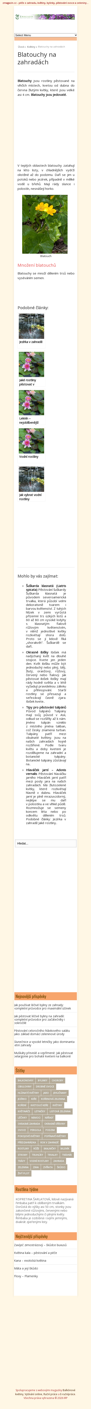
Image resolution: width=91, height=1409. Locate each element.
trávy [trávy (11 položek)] (21, 1160)
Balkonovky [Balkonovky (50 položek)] (25, 1080)
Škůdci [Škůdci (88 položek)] (61, 1167)
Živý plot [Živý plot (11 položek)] (23, 1173)
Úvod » (22, 46)
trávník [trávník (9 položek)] (67, 1154)
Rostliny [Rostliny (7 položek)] (23, 1148)
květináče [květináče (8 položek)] (24, 1111)
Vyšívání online (33, 1394)
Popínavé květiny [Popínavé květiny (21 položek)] (55, 1136)
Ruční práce (50, 1394)
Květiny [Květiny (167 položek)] (57, 1105)
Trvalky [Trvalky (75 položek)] (53, 1154)
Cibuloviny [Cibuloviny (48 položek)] (24, 1086)
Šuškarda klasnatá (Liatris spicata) (46, 588)
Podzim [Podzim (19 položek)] (50, 1130)
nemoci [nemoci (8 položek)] (35, 1117)
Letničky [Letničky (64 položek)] (39, 1111)
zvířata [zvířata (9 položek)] (48, 1167)
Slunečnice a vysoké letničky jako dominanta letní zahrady (44, 1043)
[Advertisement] (53, 129)
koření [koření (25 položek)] (22, 1105)
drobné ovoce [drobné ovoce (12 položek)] (45, 1086)
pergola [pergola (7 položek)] (35, 1130)
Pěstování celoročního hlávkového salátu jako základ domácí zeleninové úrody (42, 1032)
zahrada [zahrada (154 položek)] (58, 1160)
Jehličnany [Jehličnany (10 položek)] (60, 1092)
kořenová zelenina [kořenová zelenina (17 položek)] (53, 1098)
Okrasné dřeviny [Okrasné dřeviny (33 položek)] (54, 1123)
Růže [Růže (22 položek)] (36, 1148)
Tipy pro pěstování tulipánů (46, 707)
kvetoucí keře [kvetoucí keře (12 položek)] (39, 1105)
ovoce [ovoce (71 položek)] (22, 1130)
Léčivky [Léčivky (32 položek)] (22, 1117)
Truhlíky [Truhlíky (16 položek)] (37, 1154)
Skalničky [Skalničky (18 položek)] (49, 1148)
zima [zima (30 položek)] (36, 1167)
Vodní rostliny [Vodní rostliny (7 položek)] (39, 1160)
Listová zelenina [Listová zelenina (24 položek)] (60, 1111)
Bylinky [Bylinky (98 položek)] (42, 1080)
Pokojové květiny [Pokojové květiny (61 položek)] (29, 1136)
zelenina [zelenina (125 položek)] (23, 1167)
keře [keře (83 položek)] (34, 1098)
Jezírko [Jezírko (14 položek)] (22, 1098)
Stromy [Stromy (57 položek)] (22, 1154)
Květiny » (32, 46)
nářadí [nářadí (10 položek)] (49, 1117)
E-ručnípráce (67, 1394)
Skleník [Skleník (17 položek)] (64, 1148)
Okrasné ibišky (37, 652)
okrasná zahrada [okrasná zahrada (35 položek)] (29, 1123)
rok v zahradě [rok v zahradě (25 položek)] (49, 1142)
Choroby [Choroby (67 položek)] (57, 1080)
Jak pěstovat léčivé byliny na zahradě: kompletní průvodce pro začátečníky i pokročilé (39, 1019)
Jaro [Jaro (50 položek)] (46, 1092)
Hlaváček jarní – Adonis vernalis (46, 772)
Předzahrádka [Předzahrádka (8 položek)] (27, 1142)
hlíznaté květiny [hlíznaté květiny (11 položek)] (28, 1092)
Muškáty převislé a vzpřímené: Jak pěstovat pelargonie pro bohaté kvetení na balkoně (43, 1054)
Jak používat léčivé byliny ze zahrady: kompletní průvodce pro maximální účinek (42, 1006)
